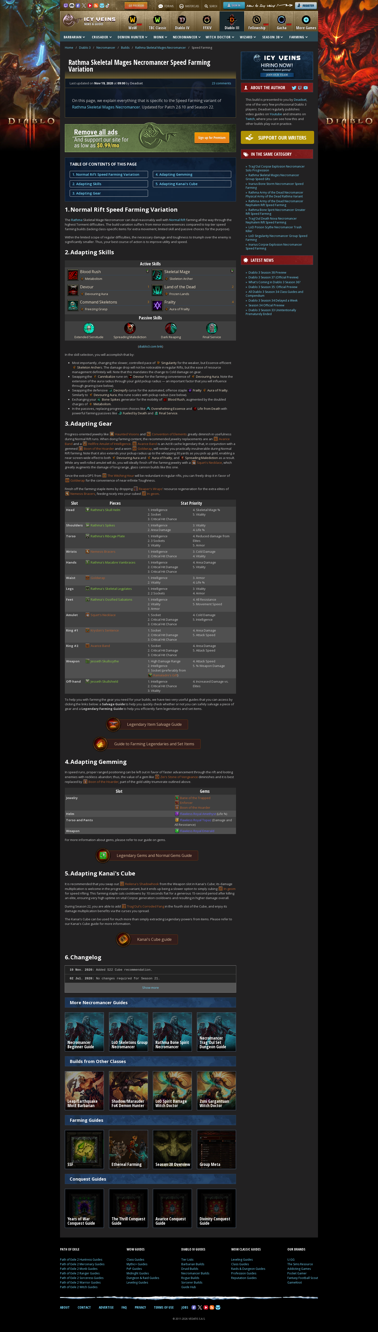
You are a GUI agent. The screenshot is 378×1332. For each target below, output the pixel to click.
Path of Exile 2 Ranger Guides (80, 1273)
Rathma (76, 220)
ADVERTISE (106, 1307)
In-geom (153, 493)
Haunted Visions (127, 434)
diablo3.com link (150, 346)
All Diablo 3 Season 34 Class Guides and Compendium (274, 294)
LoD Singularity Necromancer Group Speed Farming (276, 238)
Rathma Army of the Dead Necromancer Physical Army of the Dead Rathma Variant (274, 194)
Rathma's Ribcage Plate (108, 536)
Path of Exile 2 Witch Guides (78, 1287)
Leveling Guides (137, 1282)
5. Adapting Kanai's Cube (176, 184)
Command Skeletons (98, 302)
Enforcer (186, 803)
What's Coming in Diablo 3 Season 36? (274, 282)
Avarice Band (147, 444)
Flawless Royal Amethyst (198, 814)
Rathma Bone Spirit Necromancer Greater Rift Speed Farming (275, 212)
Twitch (250, 119)
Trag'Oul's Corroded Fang (145, 906)
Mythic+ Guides (137, 1264)
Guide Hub (188, 1287)
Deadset (300, 99)
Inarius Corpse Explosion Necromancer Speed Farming (274, 246)
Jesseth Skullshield (104, 681)
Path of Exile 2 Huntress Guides (81, 1260)
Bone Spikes (111, 399)
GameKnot (294, 1282)
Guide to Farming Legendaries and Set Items (147, 744)
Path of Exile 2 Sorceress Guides (81, 1278)
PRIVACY (140, 1307)
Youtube (276, 114)
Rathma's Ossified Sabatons (111, 599)
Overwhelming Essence (168, 408)
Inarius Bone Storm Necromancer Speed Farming (275, 186)
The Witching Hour (121, 475)
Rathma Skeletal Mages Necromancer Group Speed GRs (272, 177)
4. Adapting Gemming (173, 174)
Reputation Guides (243, 1278)
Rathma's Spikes (103, 525)
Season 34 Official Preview (266, 305)
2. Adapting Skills (86, 184)
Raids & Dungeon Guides (248, 1269)
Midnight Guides (138, 1273)
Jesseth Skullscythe (105, 661)
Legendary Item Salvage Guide (147, 724)
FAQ (124, 1307)
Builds (125, 48)
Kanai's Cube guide (147, 939)
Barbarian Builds (192, 1264)
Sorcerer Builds (191, 1282)
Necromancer (105, 48)
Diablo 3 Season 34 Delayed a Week (273, 300)
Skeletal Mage (177, 271)
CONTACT (84, 1307)
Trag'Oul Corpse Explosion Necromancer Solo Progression (275, 168)
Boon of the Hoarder (99, 448)
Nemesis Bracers (82, 493)
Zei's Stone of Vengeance (179, 777)
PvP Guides (134, 1269)
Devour (87, 286)
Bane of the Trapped (195, 798)
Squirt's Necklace (209, 462)
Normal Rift (177, 220)
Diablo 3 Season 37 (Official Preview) (273, 277)
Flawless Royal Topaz (195, 820)
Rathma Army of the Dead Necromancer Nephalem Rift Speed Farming (274, 203)
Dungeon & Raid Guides (143, 1278)
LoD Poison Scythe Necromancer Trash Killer (274, 229)
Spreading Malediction (201, 458)
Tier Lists (187, 1260)
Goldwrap (145, 448)
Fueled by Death (135, 413)
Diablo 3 (85, 48)
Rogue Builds (190, 1278)
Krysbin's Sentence (105, 630)
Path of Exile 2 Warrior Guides (80, 1282)
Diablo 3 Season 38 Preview (267, 272)
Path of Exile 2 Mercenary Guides (82, 1264)
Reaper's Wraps (150, 489)
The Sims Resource (300, 1264)
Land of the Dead (180, 286)
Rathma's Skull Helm (105, 510)
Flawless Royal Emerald (197, 831)
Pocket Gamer (297, 1273)
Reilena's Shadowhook (142, 884)
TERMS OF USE (164, 1307)
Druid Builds (189, 1269)
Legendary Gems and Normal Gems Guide (147, 856)
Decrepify (121, 390)
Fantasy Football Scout (302, 1278)
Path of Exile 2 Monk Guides (78, 1269)
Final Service (168, 413)
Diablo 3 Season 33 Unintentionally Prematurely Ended (271, 312)
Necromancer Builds (195, 1273)
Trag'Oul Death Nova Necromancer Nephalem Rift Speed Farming (271, 220)
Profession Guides (243, 1273)
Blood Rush (90, 271)
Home (69, 48)
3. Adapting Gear (86, 193)
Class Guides (135, 1260)
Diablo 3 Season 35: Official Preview (273, 287)
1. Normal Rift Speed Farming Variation (105, 174)
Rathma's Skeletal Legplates (111, 588)
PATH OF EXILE (69, 1249)
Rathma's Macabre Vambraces (113, 562)
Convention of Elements (169, 434)
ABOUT (65, 1307)
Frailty (170, 302)
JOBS (185, 1307)
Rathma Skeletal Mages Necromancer (160, 48)
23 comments (221, 83)
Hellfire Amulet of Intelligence (109, 444)
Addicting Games (299, 1269)
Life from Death (209, 408)
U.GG (291, 1260)
